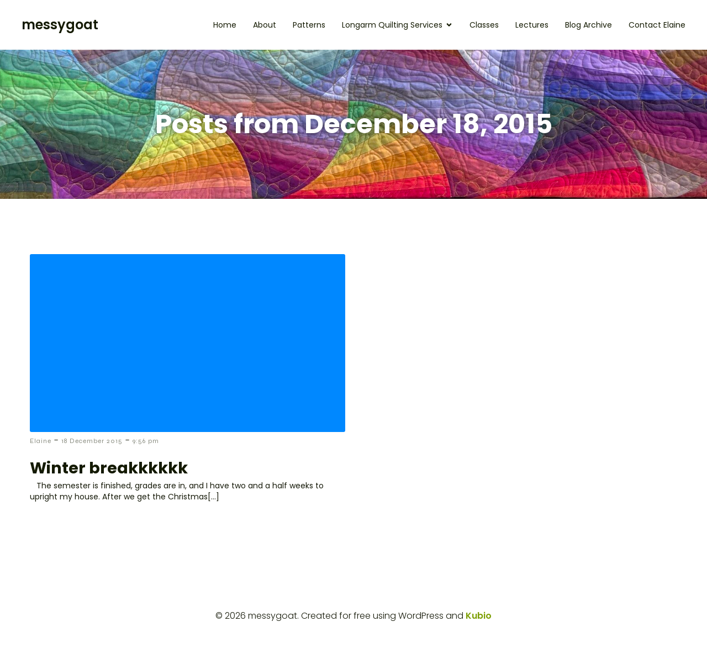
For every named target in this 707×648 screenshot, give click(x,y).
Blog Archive (588, 24)
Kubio (479, 615)
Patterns (309, 24)
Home (224, 24)
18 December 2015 (92, 441)
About (264, 24)
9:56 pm (146, 441)
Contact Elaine (657, 24)
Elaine (40, 441)
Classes (484, 24)
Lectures (531, 24)
